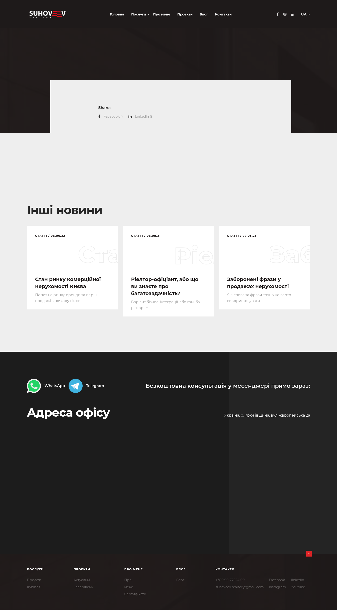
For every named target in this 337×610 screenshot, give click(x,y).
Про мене (141, 14)
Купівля (33, 586)
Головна (97, 14)
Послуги (118, 14)
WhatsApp (46, 386)
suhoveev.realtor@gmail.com (240, 586)
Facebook (277, 579)
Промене (128, 583)
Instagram (277, 586)
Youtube (298, 586)
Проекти (164, 14)
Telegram (86, 386)
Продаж (34, 579)
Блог (183, 14)
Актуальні (81, 579)
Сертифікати (135, 593)
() (113, 116)
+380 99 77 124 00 (230, 579)
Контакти (203, 14)
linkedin (297, 579)
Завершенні (83, 586)
